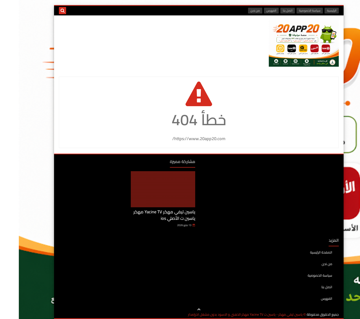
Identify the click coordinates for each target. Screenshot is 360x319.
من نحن (236, 10)
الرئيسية (313, 10)
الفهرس (252, 10)
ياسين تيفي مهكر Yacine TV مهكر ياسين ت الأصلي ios (145, 215)
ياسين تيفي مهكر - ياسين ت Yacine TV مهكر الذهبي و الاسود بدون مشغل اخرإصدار (226, 314)
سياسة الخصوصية (291, 10)
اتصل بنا (269, 10)
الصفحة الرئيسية (302, 252)
